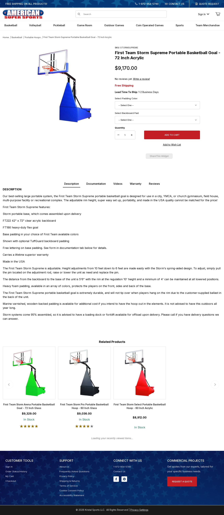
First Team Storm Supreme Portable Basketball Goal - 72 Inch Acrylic (77, 37)
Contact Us (176, 3)
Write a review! (141, 78)
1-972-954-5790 (148, 3)
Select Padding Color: (126, 98)
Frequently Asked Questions (74, 471)
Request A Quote (182, 481)
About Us (64, 466)
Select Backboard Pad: (127, 113)
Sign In (203, 14)
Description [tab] (71, 183)
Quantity (120, 127)
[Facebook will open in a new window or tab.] (116, 479)
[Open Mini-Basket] (217, 14)
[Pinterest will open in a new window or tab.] (124, 479)
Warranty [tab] (135, 183)
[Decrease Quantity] (118, 135)
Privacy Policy (66, 476)
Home (6, 37)
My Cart (9, 476)
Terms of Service (68, 485)
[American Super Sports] (23, 13)
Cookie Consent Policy (71, 490)
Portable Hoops (33, 37)
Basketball (17, 37)
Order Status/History (16, 471)
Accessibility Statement (71, 495)
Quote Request (209, 3)
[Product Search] (124, 14)
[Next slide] (215, 385)
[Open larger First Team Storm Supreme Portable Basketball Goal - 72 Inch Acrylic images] (64, 86)
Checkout (10, 481)
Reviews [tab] (154, 183)
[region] (9, 84)
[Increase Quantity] (131, 135)
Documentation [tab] (96, 183)
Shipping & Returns (69, 481)
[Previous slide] (9, 385)
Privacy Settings (139, 509)
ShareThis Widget (159, 156)
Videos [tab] (117, 183)
